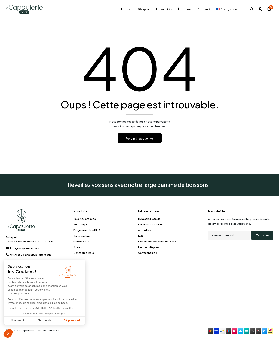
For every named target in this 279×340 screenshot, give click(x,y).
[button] (269, 9)
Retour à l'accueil (138, 139)
